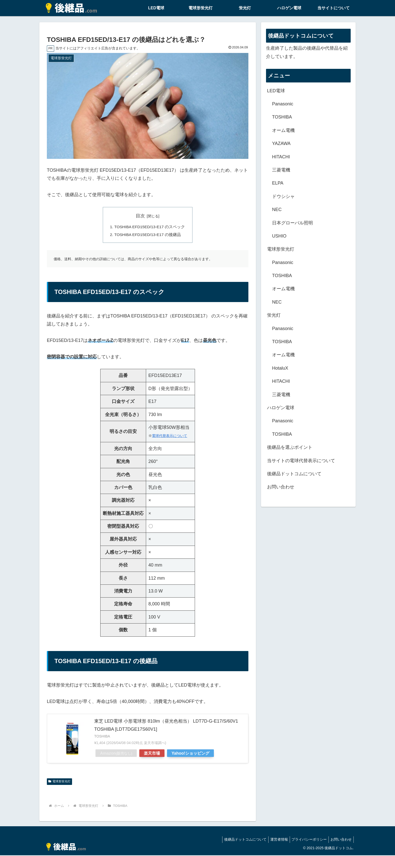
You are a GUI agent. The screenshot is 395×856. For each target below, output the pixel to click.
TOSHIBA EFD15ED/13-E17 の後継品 (147, 235)
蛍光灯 (274, 315)
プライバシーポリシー (306, 840)
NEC (277, 209)
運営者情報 (275, 840)
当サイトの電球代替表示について (301, 460)
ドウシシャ (283, 196)
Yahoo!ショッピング (190, 754)
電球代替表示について (169, 436)
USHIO (279, 236)
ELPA (277, 183)
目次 (140, 215)
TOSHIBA (282, 117)
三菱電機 (281, 169)
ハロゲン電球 (280, 407)
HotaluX (280, 368)
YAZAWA (281, 143)
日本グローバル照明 (292, 222)
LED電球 (276, 90)
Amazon (116, 754)
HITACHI (281, 156)
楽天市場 (152, 754)
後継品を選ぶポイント (289, 447)
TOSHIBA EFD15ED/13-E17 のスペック (149, 227)
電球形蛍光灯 (59, 782)
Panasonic (282, 103)
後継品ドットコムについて (294, 473)
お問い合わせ (280, 486)
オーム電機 (283, 130)
